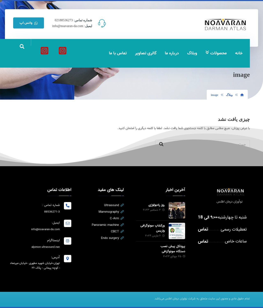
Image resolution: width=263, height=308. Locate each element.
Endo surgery (112, 238)
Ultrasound (114, 205)
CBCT (117, 231)
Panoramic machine (108, 225)
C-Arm (117, 218)
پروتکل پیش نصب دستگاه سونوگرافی (172, 249)
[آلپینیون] (44, 50)
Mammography (111, 211)
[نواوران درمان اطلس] (62, 50)
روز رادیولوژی (156, 204)
